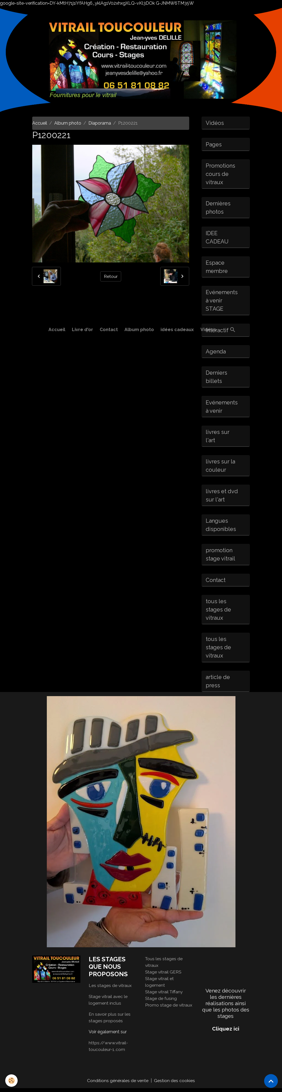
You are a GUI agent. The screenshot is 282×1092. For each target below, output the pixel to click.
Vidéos (208, 329)
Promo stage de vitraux (168, 1008)
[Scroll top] (271, 1081)
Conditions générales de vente (118, 1084)
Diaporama (99, 123)
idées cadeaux (177, 329)
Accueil (56, 329)
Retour (111, 276)
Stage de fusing (161, 1002)
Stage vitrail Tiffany (164, 995)
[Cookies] (12, 1080)
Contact (109, 329)
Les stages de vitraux (110, 989)
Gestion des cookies (174, 1084)
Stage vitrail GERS (163, 975)
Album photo (139, 329)
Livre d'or (82, 329)
